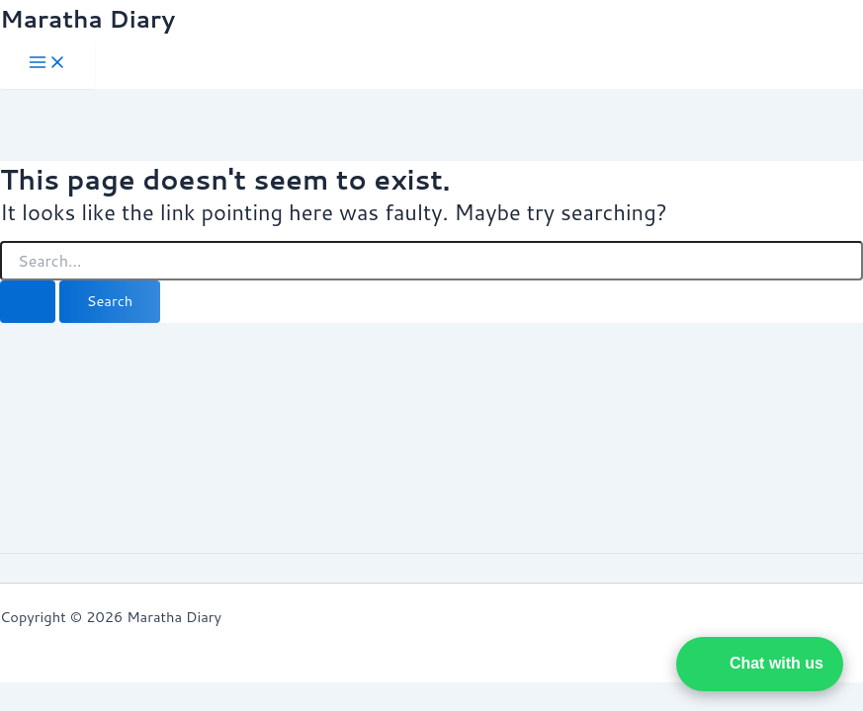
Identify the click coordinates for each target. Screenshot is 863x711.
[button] (759, 664)
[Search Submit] (27, 301)
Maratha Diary (87, 19)
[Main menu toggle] (47, 64)
